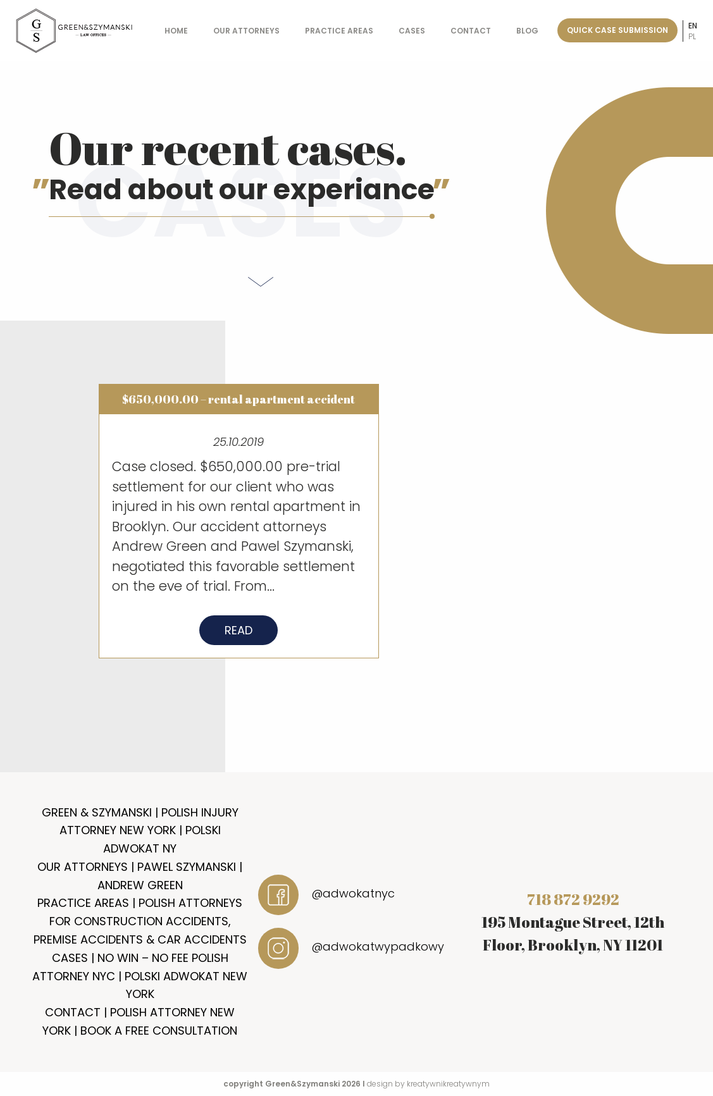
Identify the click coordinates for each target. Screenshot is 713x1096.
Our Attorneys (246, 30)
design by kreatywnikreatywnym (428, 1083)
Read (238, 635)
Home (176, 30)
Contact (470, 30)
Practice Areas (339, 30)
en (692, 25)
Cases (412, 30)
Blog (527, 30)
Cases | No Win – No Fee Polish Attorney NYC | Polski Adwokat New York (139, 976)
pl (692, 36)
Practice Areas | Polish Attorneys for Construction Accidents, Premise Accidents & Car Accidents (140, 921)
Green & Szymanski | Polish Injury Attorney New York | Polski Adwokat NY (140, 830)
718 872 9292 (573, 899)
